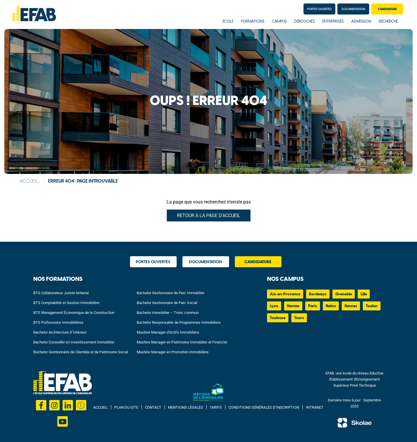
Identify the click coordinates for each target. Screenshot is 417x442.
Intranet (314, 407)
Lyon (274, 306)
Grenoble (343, 294)
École (228, 21)
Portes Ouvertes (319, 9)
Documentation (353, 9)
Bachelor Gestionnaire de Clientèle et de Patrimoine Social (80, 352)
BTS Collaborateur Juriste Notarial (61, 293)
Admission (361, 21)
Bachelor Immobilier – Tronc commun (168, 312)
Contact (153, 407)
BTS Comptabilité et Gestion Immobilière (66, 303)
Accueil (29, 181)
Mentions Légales (185, 407)
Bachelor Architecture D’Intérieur (60, 332)
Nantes (293, 306)
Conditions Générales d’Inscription (263, 407)
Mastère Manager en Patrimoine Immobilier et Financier (182, 342)
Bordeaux (318, 294)
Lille (364, 294)
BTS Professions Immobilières (58, 322)
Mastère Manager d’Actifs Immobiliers (168, 332)
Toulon (372, 306)
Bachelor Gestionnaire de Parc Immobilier (170, 293)
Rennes (351, 306)
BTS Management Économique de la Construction (73, 312)
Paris (312, 306)
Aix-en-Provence (285, 294)
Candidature (387, 9)
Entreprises (333, 21)
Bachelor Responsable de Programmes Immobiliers (179, 322)
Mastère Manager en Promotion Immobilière (173, 352)
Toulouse (278, 318)
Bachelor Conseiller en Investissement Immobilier (73, 342)
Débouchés (304, 21)
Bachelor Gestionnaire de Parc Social (167, 303)
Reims (331, 306)
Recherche (388, 21)
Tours (299, 318)
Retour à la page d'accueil (208, 215)
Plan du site (126, 407)
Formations (252, 21)
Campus (279, 21)
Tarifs (216, 407)
